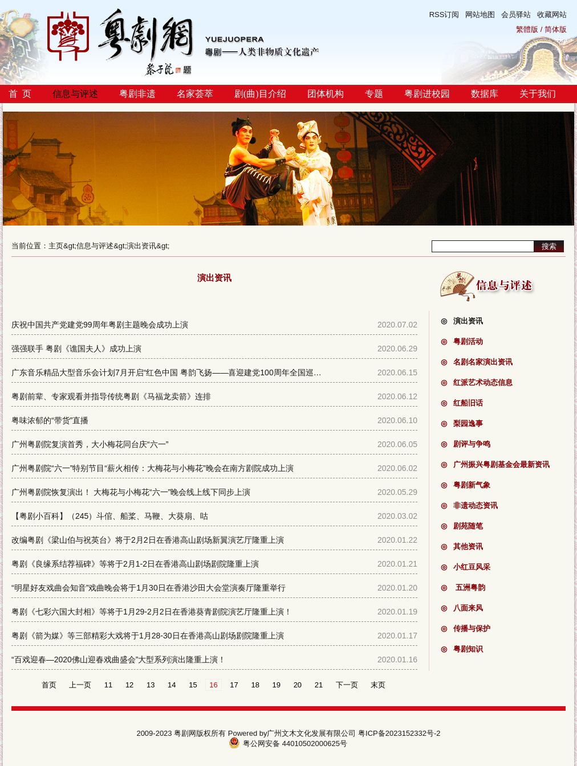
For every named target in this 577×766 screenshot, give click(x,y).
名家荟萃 (195, 94)
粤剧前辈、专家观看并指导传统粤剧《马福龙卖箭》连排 (111, 396)
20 (298, 685)
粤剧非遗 (137, 94)
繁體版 (527, 29)
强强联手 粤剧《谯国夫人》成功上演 (76, 348)
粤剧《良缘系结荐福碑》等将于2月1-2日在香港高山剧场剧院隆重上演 (135, 563)
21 (319, 685)
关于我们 (537, 94)
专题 (374, 94)
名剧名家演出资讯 (477, 362)
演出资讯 (141, 245)
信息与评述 (75, 94)
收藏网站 (552, 14)
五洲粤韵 (463, 587)
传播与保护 (465, 628)
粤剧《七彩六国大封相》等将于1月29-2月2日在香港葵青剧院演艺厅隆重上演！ (151, 611)
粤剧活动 (462, 341)
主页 (55, 245)
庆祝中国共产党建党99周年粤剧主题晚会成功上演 (99, 324)
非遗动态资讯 (469, 505)
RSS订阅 (444, 14)
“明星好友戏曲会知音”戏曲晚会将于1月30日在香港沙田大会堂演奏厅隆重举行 (148, 587)
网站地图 (480, 14)
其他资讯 (462, 546)
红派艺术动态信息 (477, 382)
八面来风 (462, 608)
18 (255, 685)
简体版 (556, 29)
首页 (49, 685)
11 (108, 685)
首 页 (20, 94)
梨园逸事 (462, 423)
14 (172, 685)
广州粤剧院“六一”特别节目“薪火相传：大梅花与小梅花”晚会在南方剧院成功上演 (152, 468)
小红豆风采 (465, 567)
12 (129, 685)
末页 (378, 685)
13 (151, 685)
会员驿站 (516, 14)
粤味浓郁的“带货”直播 (49, 420)
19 (277, 685)
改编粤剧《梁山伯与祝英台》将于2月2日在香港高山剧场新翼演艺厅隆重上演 (147, 539)
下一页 (347, 685)
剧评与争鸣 (465, 444)
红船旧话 (462, 403)
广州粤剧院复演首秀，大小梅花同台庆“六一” (89, 444)
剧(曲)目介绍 (260, 94)
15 (193, 685)
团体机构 (325, 94)
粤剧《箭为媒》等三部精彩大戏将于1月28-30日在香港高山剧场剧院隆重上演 (147, 635)
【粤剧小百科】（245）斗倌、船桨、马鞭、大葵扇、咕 (109, 516)
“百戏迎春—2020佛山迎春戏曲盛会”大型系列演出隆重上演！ (118, 659)
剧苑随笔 (462, 526)
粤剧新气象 (465, 485)
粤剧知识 (462, 649)
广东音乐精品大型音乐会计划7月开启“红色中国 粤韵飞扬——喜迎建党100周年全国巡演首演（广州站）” (195, 372)
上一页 (80, 685)
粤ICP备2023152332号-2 (399, 733)
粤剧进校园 (427, 94)
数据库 (484, 94)
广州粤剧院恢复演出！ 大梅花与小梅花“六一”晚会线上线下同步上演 (130, 492)
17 (234, 685)
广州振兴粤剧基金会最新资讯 (495, 464)
